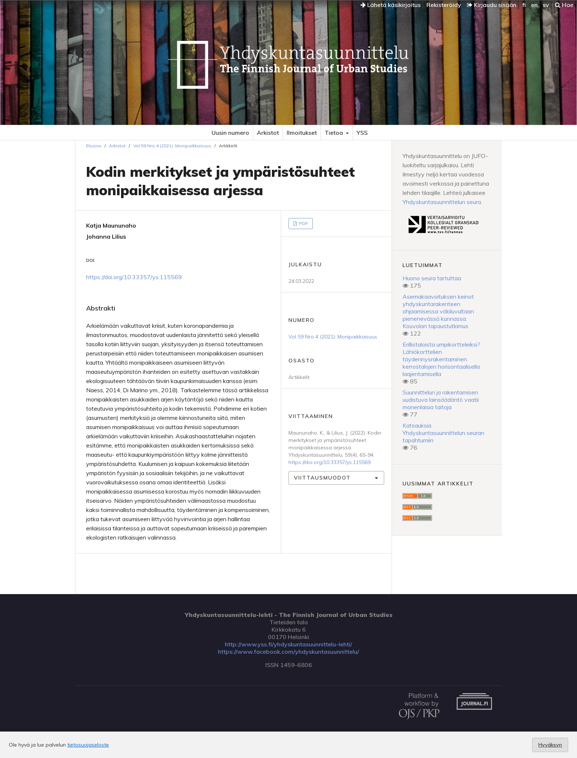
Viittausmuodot (322, 477)
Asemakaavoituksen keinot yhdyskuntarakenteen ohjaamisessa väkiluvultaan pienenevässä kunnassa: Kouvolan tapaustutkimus (438, 311)
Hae (564, 4)
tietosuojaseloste (88, 744)
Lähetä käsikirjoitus (391, 4)
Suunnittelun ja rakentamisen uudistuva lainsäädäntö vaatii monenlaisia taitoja (441, 400)
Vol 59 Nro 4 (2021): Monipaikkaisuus (172, 145)
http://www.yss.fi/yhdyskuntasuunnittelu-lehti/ (288, 644)
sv (546, 4)
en (534, 4)
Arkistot (268, 132)
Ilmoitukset (302, 132)
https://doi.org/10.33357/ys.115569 (134, 277)
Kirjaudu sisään (491, 4)
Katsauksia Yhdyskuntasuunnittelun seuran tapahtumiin (443, 433)
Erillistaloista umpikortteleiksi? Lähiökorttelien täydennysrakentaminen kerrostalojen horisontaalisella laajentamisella (441, 359)
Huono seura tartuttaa (432, 278)
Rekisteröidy (443, 4)
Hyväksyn (550, 744)
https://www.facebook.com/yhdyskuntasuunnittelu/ (288, 651)
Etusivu (93, 145)
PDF (303, 223)
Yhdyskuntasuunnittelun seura (442, 202)
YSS (362, 132)
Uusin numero (230, 132)
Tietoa (334, 132)
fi (524, 4)
